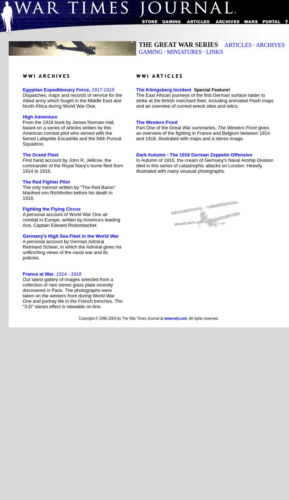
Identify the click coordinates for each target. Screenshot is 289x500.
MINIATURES (184, 52)
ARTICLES (237, 45)
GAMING (151, 52)
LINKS (214, 52)
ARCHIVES (270, 45)
